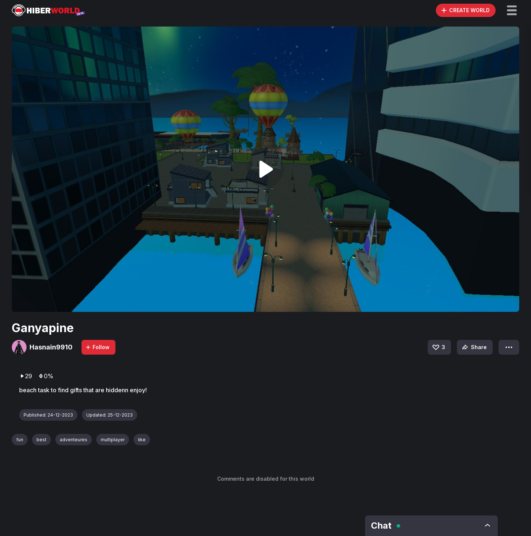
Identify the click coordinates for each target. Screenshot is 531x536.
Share (474, 347)
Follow (97, 347)
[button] (511, 10)
